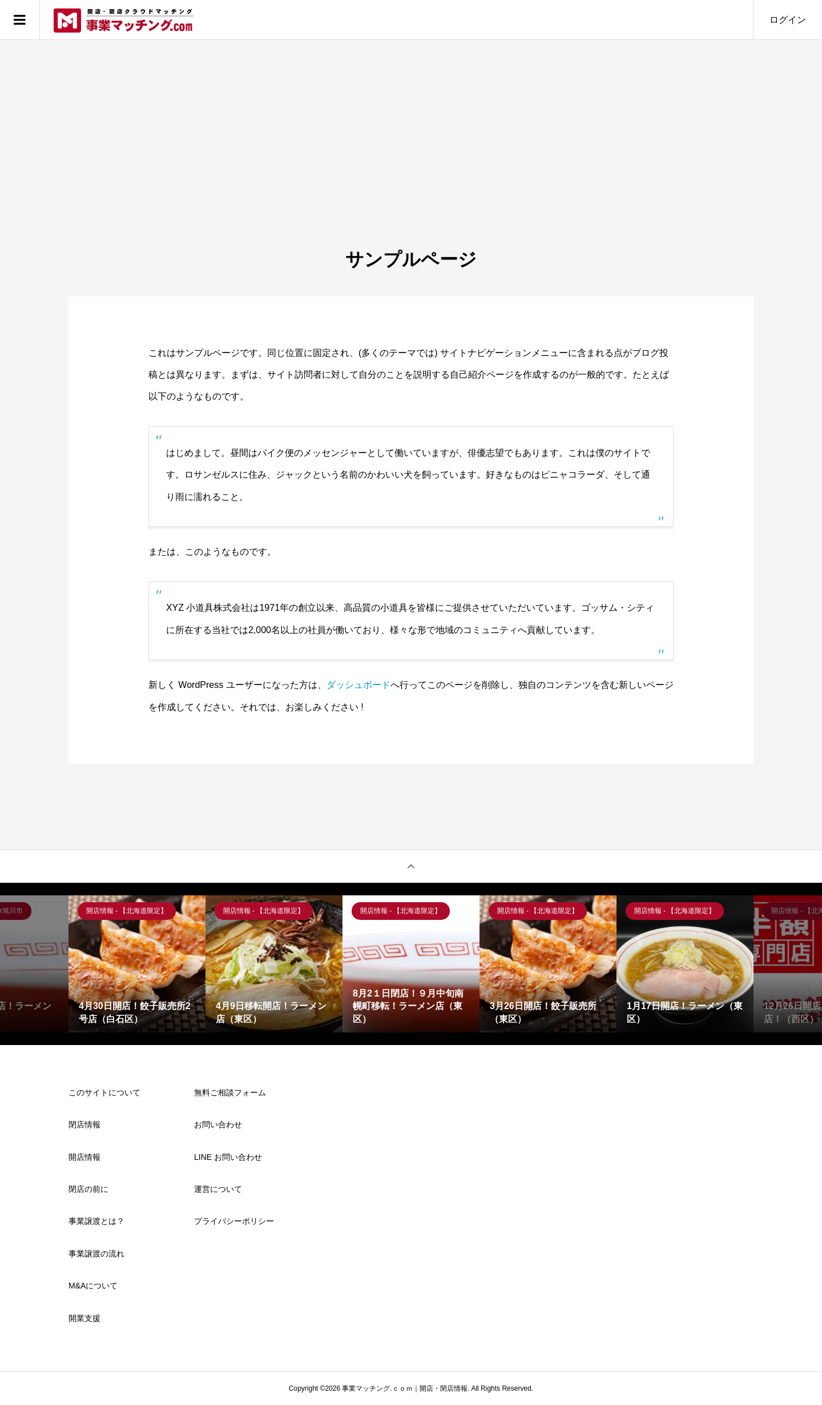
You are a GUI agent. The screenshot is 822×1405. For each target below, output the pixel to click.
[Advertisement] (411, 162)
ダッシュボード (358, 685)
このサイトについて (104, 1092)
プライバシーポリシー (234, 1221)
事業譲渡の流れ (96, 1253)
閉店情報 (84, 1124)
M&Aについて (93, 1285)
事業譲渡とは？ (96, 1221)
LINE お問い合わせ (228, 1157)
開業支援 (84, 1318)
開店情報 (84, 1157)
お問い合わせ (218, 1124)
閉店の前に (88, 1189)
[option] (137, 963)
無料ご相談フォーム (230, 1092)
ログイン (787, 20)
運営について (218, 1189)
